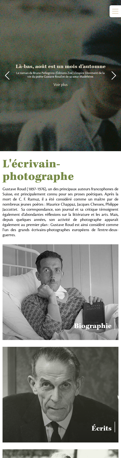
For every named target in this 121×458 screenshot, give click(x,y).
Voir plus (60, 84)
